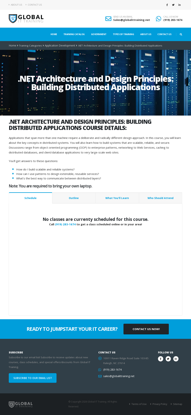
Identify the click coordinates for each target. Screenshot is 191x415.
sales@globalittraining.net (118, 376)
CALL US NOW (170, 16)
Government (99, 34)
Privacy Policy (160, 404)
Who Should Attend (160, 198)
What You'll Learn (117, 198)
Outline (74, 198)
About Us (15, 4)
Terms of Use (140, 404)
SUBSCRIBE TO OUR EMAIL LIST (32, 378)
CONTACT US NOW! (146, 329)
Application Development (59, 45)
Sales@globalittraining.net (131, 20)
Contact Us (34, 4)
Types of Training (123, 34)
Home (54, 34)
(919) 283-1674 (172, 20)
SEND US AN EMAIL (123, 16)
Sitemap (177, 404)
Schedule (30, 198)
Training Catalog (74, 34)
